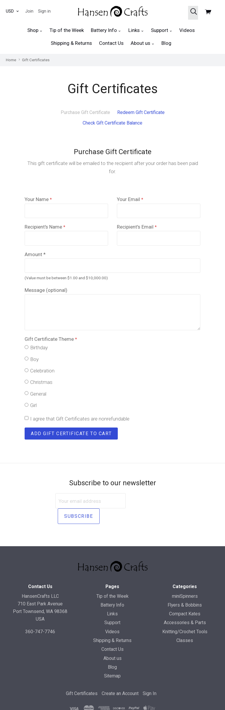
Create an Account (120, 678)
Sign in (44, 11)
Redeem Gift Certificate (141, 112)
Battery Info (106, 30)
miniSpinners (185, 580)
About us (142, 43)
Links (136, 30)
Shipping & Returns (71, 43)
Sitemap (112, 660)
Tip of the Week (67, 30)
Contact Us (111, 43)
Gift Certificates (82, 678)
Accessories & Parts (185, 607)
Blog (166, 43)
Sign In (149, 678)
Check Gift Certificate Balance (112, 123)
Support (161, 30)
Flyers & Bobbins (185, 589)
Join (29, 11)
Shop (34, 30)
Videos (187, 30)
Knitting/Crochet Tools (184, 616)
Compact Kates (184, 598)
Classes (184, 625)
